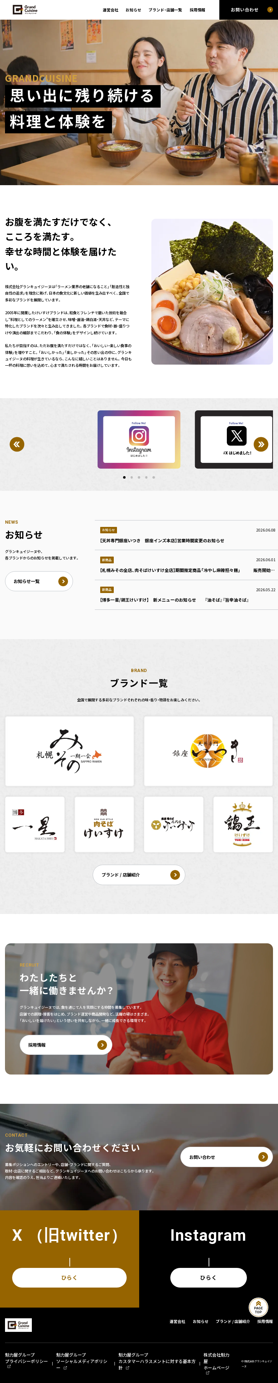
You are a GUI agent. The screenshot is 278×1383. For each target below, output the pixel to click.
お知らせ (133, 10)
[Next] (261, 444)
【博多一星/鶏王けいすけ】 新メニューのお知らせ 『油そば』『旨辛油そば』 (174, 600)
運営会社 (110, 10)
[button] (124, 477)
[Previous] (17, 444)
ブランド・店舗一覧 (165, 10)
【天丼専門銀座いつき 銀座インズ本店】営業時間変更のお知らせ (162, 540)
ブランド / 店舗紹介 (233, 1321)
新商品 (107, 560)
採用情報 (197, 10)
